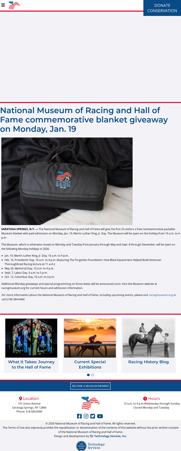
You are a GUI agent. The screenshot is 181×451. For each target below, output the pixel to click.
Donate (162, 5)
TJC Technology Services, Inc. (108, 436)
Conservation (162, 10)
